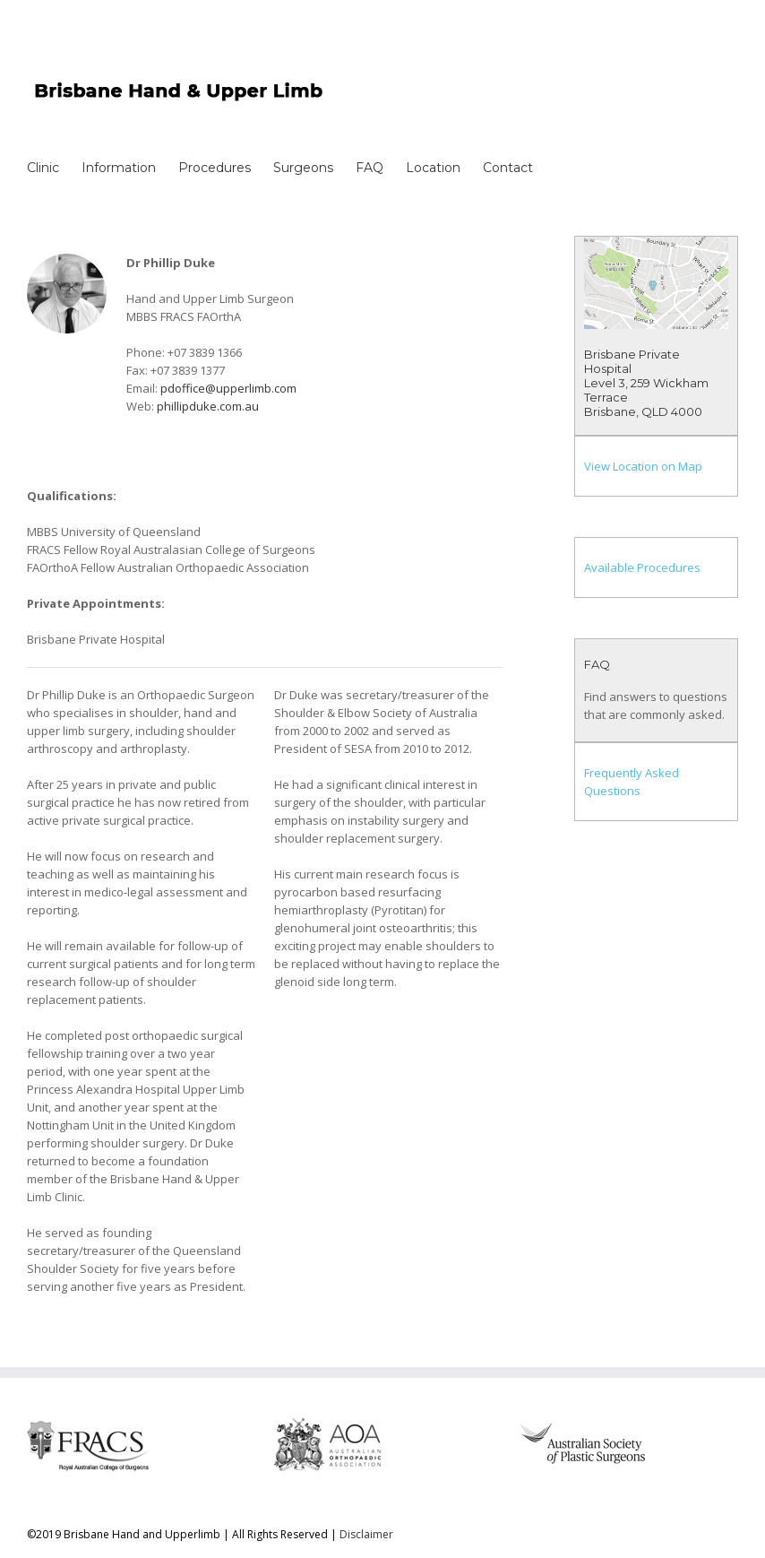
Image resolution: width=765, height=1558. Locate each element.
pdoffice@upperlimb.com (228, 388)
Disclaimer (366, 1534)
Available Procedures (642, 567)
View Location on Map (643, 466)
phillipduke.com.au (208, 406)
